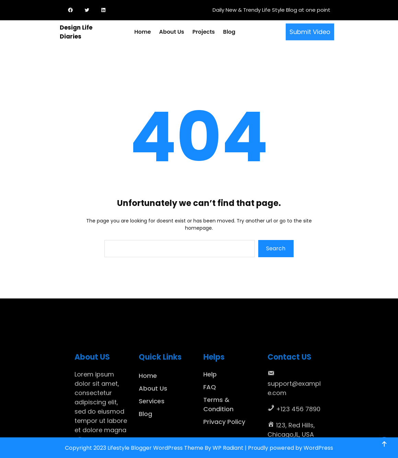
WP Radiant (228, 448)
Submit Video (309, 29)
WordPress (318, 448)
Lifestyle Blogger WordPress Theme (155, 448)
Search (275, 248)
